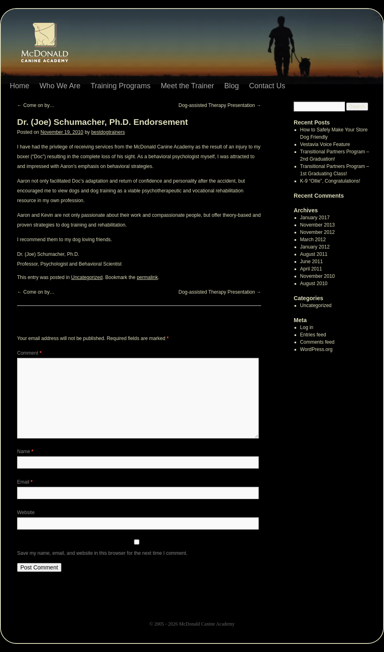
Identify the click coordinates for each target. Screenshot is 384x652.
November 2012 (317, 232)
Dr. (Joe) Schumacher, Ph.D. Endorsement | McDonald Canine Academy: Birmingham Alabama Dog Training (52, 45)
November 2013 (317, 225)
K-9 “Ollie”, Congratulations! (330, 181)
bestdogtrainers (108, 132)
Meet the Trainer (187, 86)
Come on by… (36, 105)
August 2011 (313, 254)
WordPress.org (316, 349)
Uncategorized (87, 277)
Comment (29, 353)
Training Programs (121, 86)
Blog (231, 86)
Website (26, 512)
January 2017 (315, 217)
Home (19, 86)
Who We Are (60, 86)
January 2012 (315, 247)
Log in (307, 327)
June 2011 (311, 261)
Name (25, 451)
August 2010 (313, 283)
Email (25, 482)
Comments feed (317, 342)
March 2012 (313, 239)
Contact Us (267, 86)
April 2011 (311, 269)
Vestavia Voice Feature (325, 144)
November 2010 (317, 276)
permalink (147, 277)
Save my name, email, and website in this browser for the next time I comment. (102, 553)
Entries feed (313, 335)
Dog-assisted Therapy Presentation (220, 105)
